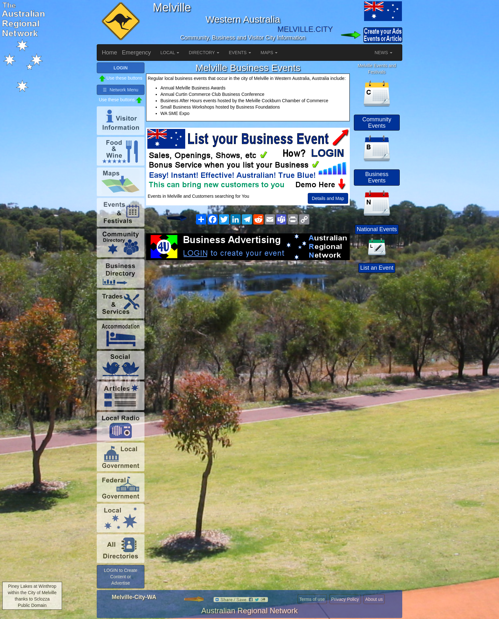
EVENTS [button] (240, 52)
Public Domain (32, 605)
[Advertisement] (247, 311)
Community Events (376, 122)
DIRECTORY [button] (204, 52)
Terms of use (312, 599)
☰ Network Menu (120, 89)
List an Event (376, 268)
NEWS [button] (383, 52)
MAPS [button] (269, 52)
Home (109, 52)
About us (374, 599)
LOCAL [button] (169, 52)
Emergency (136, 52)
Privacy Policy (345, 599)
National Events (377, 229)
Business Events (376, 177)
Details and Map (328, 198)
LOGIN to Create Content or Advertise (120, 577)
